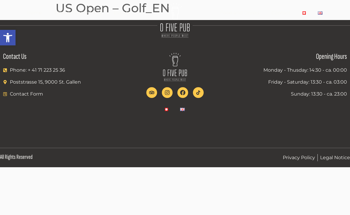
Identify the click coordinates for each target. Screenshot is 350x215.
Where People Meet (78, 13)
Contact (281, 13)
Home (34, 13)
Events (122, 13)
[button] (8, 37)
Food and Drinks (240, 13)
